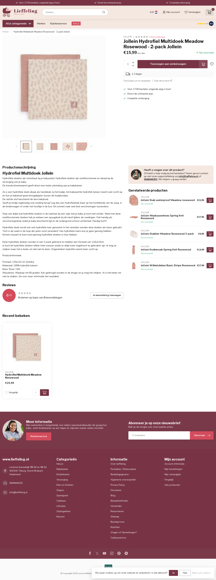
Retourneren (117, 511)
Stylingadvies (64, 511)
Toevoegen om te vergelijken (137, 80)
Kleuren (61, 516)
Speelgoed (62, 495)
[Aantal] (36, 392)
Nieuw (60, 463)
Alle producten (172, 485)
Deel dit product (163, 80)
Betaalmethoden (119, 500)
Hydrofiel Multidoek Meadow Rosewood (23, 376)
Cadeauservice (118, 537)
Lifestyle (61, 506)
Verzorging (62, 479)
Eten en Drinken (65, 485)
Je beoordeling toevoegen (107, 295)
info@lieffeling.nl (188, 176)
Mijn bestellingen (173, 469)
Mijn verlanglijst (172, 474)
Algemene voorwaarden (123, 479)
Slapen (60, 490)
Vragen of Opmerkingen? (124, 532)
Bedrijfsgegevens (120, 474)
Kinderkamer (63, 474)
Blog (113, 495)
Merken (41, 23)
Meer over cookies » (201, 572)
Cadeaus (61, 500)
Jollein (127, 37)
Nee (185, 572)
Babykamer (62, 469)
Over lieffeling (118, 463)
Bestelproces (117, 521)
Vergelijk (13, 392)
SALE (76, 23)
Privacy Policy (118, 485)
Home (5, 31)
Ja (173, 572)
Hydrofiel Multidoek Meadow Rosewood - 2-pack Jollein (42, 31)
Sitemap (115, 516)
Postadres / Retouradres (123, 469)
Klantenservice (58, 23)
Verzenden (116, 506)
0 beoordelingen (157, 36)
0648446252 (150, 179)
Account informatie (174, 463)
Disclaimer (116, 490)
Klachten (115, 527)
